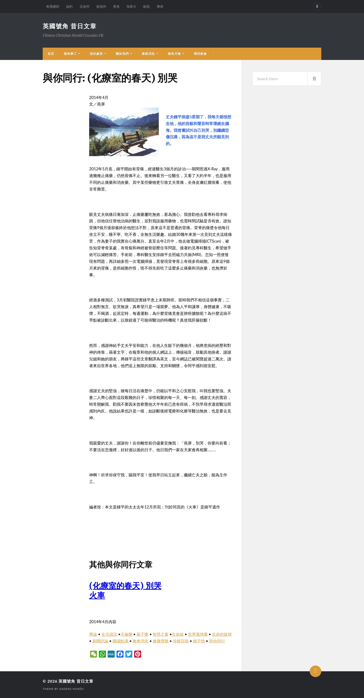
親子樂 (142, 634)
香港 (116, 6)
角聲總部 (52, 6)
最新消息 (148, 54)
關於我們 (122, 54)
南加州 (101, 6)
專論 (93, 634)
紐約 (69, 6)
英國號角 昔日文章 (70, 26)
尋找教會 (200, 54)
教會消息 (140, 641)
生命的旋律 (222, 634)
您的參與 (96, 54)
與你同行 (217, 641)
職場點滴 (120, 641)
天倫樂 (126, 634)
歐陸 (146, 6)
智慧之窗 (161, 634)
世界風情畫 (198, 634)
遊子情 (199, 641)
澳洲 (160, 6)
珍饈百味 (181, 641)
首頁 (51, 54)
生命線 (178, 634)
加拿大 (131, 6)
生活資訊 (109, 634)
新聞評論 (100, 641)
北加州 (84, 6)
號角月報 (174, 54)
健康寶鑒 (161, 641)
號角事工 (70, 54)
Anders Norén (71, 689)
